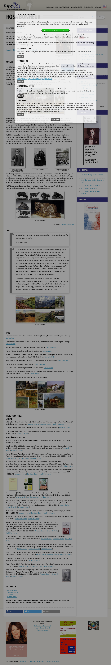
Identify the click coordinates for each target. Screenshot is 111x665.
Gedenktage (76, 7)
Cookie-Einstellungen (52, 661)
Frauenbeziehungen (87, 60)
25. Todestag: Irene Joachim (90, 185)
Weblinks (21, 50)
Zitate (15, 50)
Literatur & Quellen (32, 50)
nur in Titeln (96, 18)
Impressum (23, 661)
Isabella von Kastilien (88, 94)
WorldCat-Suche (58, 424)
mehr (102, 106)
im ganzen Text (96, 16)
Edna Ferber (85, 82)
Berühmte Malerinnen (88, 51)
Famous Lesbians (87, 48)
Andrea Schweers (68, 224)
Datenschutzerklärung (36, 661)
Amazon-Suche (33, 424)
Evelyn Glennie (86, 88)
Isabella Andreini (86, 97)
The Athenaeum (12, 592)
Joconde (10, 594)
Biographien (52, 7)
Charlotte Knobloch (87, 91)
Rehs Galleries (12, 597)
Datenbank (64, 7)
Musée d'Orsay (12, 590)
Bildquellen (43, 50)
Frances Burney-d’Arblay (89, 100)
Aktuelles (88, 7)
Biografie (9, 50)
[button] (67, 66)
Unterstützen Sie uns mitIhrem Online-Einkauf (42, 628)
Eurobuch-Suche (45, 424)
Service (98, 7)
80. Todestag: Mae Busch (89, 188)
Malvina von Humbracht (89, 85)
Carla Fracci (85, 104)
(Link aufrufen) (10, 338)
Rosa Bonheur (21, 28)
